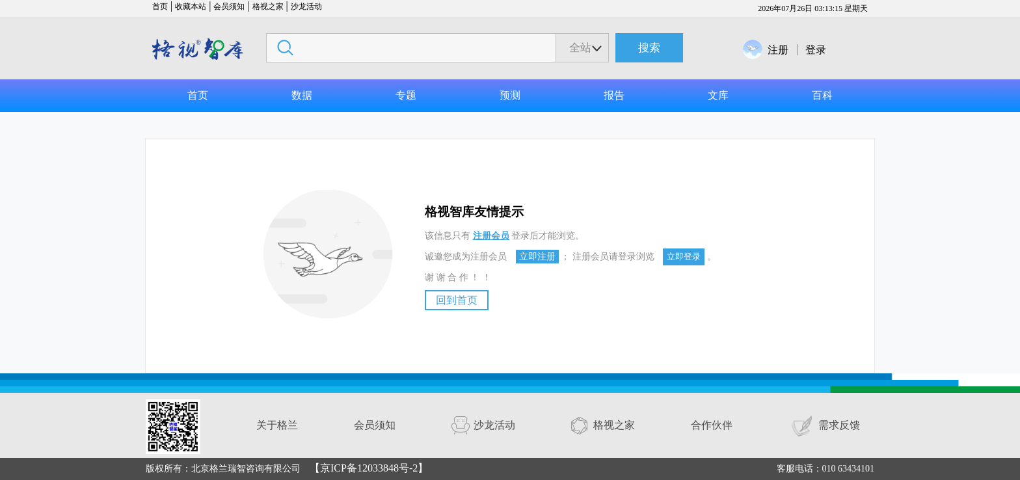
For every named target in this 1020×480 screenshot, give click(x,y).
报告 (614, 95)
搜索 (649, 48)
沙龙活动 (306, 6)
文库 (718, 95)
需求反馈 (839, 425)
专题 (406, 95)
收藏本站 (190, 6)
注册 (778, 49)
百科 (822, 95)
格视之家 (268, 6)
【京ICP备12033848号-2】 (369, 467)
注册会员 (491, 236)
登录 (815, 49)
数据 (301, 95)
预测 (510, 95)
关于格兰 (277, 425)
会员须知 (229, 6)
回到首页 (456, 300)
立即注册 (537, 256)
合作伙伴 (711, 425)
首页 (160, 6)
